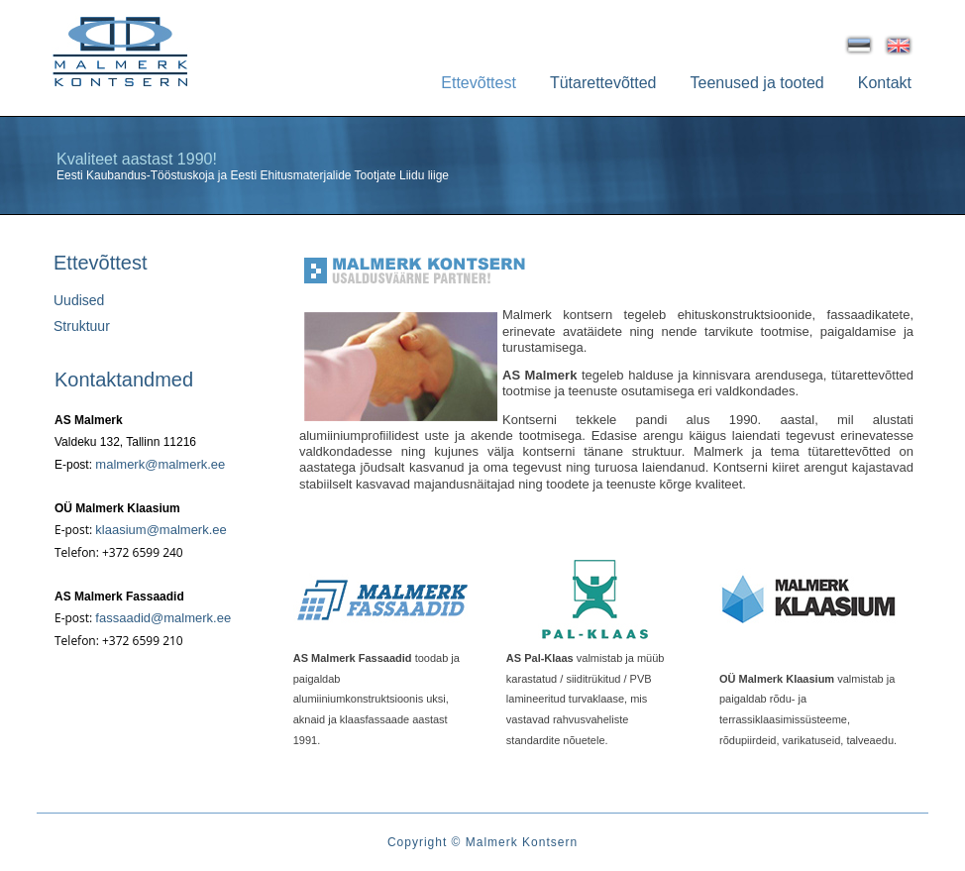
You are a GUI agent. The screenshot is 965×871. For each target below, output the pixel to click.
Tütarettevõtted (603, 82)
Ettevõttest (478, 82)
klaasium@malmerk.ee (160, 529)
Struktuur (82, 326)
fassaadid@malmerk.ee (163, 617)
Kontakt (884, 82)
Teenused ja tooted (757, 82)
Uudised (79, 300)
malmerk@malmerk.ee (160, 464)
